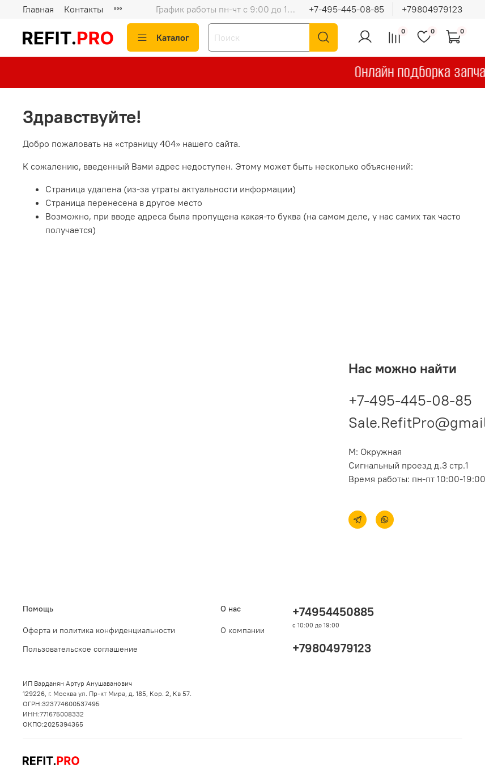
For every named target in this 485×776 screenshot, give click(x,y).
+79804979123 (432, 9)
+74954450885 (333, 611)
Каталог (163, 37)
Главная (38, 9)
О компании (242, 630)
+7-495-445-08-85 (346, 9)
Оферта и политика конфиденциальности (99, 630)
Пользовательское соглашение (80, 649)
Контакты (83, 9)
